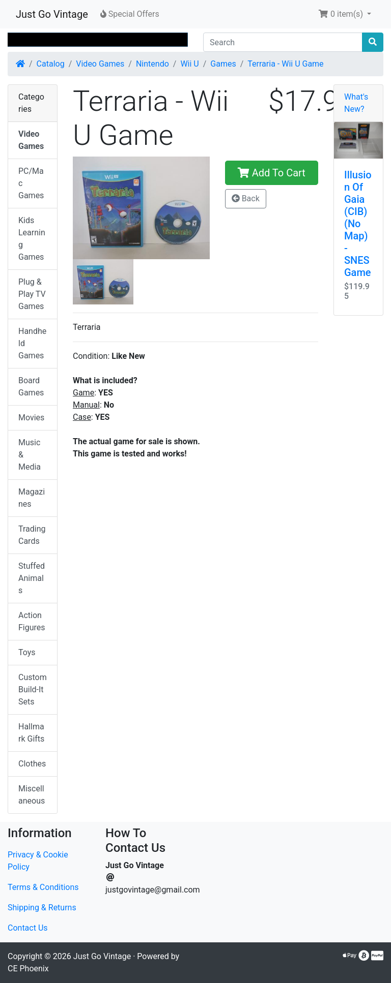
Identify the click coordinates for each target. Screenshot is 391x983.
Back (246, 198)
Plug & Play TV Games (32, 294)
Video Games (100, 64)
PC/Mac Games (31, 183)
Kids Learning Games (31, 239)
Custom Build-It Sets (32, 689)
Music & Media (29, 455)
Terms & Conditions (43, 887)
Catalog (51, 64)
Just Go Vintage (52, 14)
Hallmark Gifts (31, 733)
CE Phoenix (28, 968)
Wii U (189, 64)
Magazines (31, 498)
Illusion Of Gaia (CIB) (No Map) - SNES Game (358, 224)
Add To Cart (271, 173)
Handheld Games (32, 343)
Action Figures (31, 621)
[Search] (282, 42)
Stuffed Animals (31, 578)
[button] (344, 14)
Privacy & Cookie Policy (38, 861)
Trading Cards (32, 535)
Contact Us (28, 928)
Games (223, 64)
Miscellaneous (31, 795)
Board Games (31, 386)
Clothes (32, 764)
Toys (27, 652)
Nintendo (152, 64)
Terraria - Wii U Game (285, 64)
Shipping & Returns (42, 907)
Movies (31, 417)
